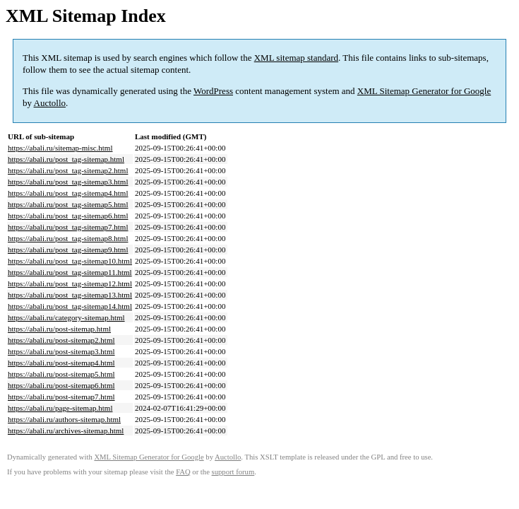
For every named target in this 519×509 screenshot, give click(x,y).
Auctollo (50, 103)
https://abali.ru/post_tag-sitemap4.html (68, 193)
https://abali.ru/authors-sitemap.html (64, 419)
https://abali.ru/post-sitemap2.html (61, 340)
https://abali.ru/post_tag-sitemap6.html (68, 215)
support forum (233, 472)
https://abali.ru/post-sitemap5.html (61, 374)
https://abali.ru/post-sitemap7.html (61, 396)
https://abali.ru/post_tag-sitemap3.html (68, 181)
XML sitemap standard (296, 57)
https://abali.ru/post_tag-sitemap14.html (70, 306)
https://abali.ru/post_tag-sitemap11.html (70, 272)
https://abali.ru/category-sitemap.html (66, 317)
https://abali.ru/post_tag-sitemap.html (66, 159)
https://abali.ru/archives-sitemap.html (66, 430)
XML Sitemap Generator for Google (424, 91)
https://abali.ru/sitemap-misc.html (60, 148)
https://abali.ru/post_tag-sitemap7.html (68, 227)
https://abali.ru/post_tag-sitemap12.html (70, 283)
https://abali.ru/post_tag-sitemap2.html (68, 170)
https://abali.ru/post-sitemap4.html (61, 362)
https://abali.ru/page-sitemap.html (60, 408)
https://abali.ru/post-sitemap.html (59, 328)
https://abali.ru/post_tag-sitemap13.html (70, 295)
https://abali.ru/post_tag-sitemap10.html (70, 261)
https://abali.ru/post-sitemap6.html (61, 385)
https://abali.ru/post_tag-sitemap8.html (68, 238)
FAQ (183, 472)
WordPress (213, 91)
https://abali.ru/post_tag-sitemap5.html (68, 204)
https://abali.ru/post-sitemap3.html (61, 351)
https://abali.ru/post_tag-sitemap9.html (68, 249)
